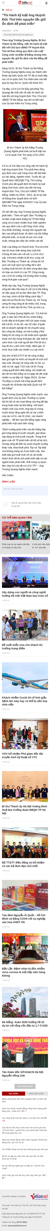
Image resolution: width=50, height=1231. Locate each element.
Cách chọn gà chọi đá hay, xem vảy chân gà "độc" (24, 1175)
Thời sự (8, 10)
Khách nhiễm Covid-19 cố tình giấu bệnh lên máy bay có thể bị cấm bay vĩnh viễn (24, 701)
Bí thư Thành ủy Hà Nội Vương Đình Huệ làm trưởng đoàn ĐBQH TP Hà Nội (24, 810)
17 (24, 1111)
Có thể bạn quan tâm (17, 517)
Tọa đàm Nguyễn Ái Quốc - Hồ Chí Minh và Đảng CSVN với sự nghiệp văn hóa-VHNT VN (23, 919)
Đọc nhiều (13, 1093)
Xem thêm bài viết (25, 1086)
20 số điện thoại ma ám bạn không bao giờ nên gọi (25, 1149)
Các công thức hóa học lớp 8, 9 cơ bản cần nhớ (23, 1118)
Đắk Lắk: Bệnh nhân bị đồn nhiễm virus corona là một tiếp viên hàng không (23, 972)
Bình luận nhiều (36, 1093)
